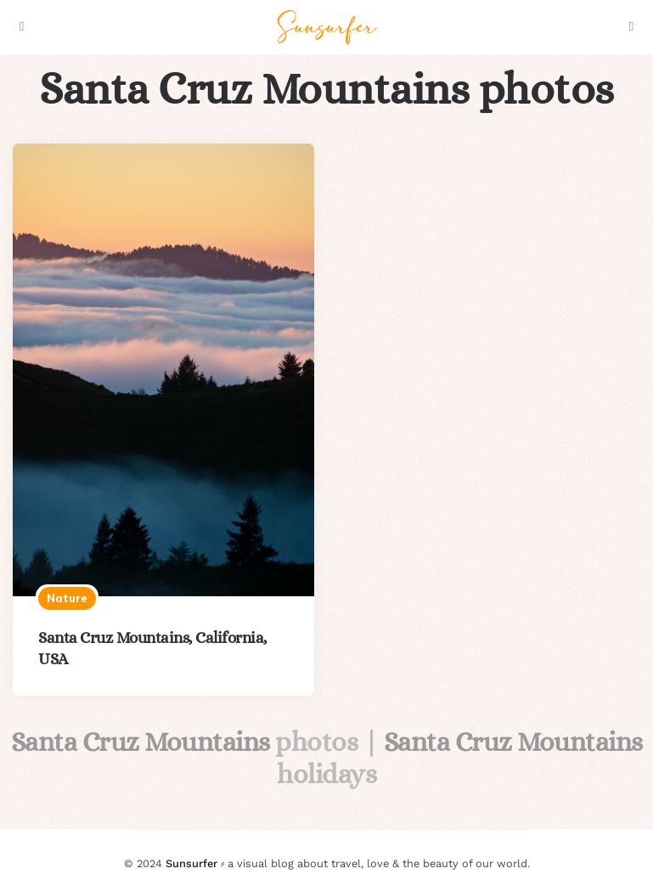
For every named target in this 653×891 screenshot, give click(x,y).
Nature (67, 598)
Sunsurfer (191, 863)
